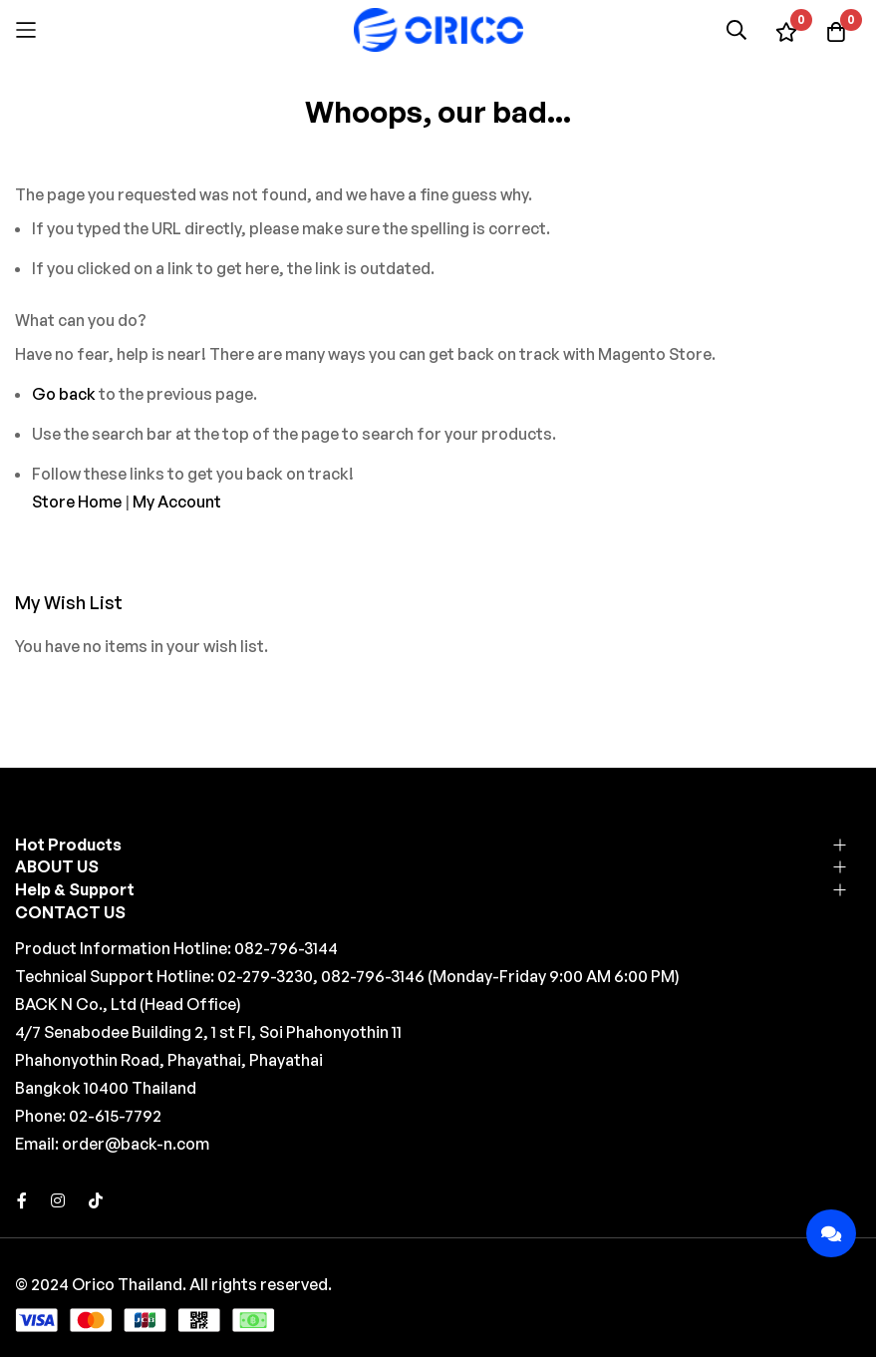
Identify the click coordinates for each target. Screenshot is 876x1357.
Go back (64, 394)
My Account (177, 501)
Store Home (77, 501)
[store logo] (438, 30)
